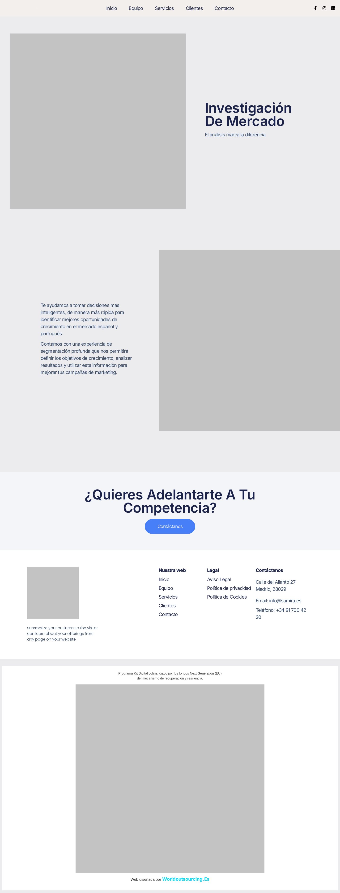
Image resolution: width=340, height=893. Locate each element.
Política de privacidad (229, 589)
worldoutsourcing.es (185, 879)
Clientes (194, 8)
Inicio (111, 8)
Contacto (224, 8)
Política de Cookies (227, 597)
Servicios (164, 8)
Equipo (136, 8)
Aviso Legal (219, 580)
